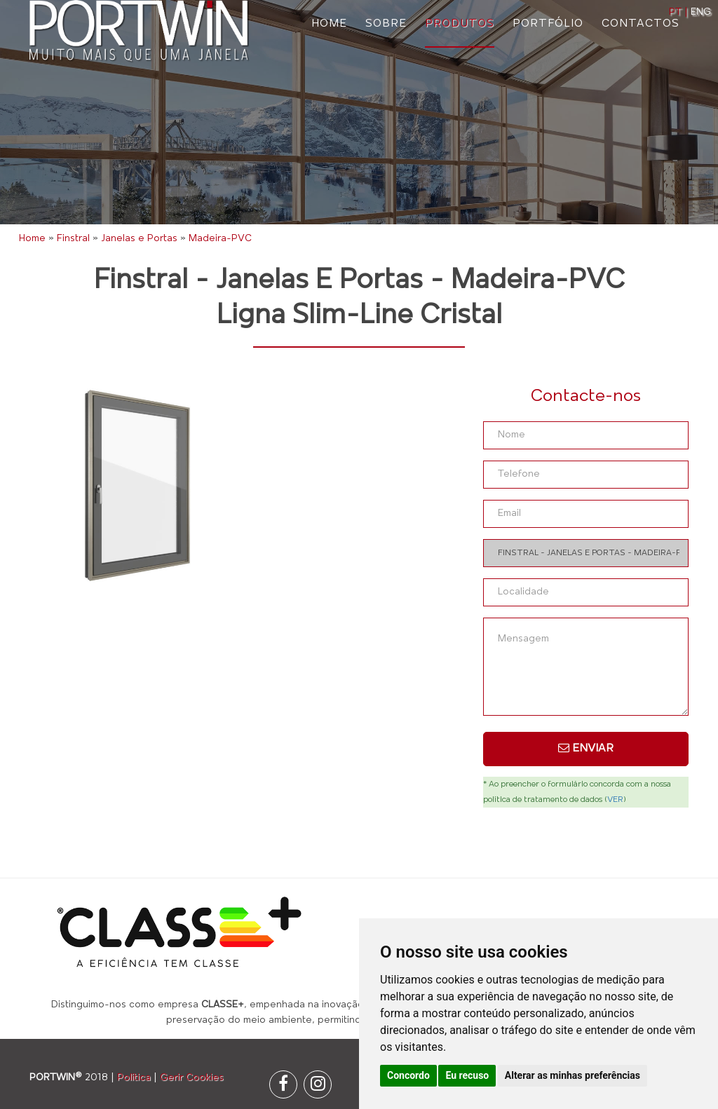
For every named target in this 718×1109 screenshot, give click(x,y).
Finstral (73, 238)
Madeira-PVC (220, 238)
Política (134, 1078)
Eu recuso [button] (467, 1075)
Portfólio (548, 23)
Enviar (586, 748)
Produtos (459, 23)
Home (329, 23)
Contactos (640, 23)
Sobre (386, 23)
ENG (701, 12)
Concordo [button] (408, 1075)
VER (615, 800)
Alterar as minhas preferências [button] (572, 1075)
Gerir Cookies (192, 1078)
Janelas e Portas (139, 238)
